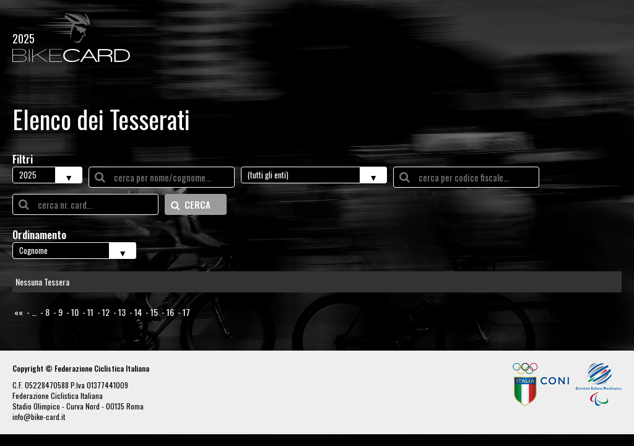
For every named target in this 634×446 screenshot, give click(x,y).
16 (170, 311)
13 (122, 311)
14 (138, 311)
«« (18, 311)
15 (154, 311)
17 (186, 311)
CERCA (191, 204)
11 (90, 311)
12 (106, 311)
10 (75, 311)
